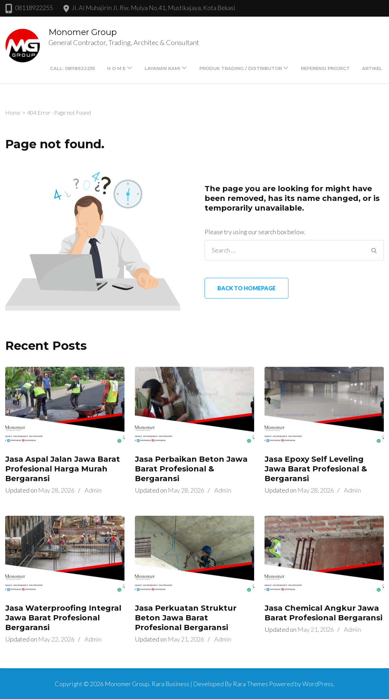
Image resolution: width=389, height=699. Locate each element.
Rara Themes (250, 684)
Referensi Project (325, 68)
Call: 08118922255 (72, 68)
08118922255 (34, 7)
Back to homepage (246, 288)
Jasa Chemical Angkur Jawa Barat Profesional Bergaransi (323, 612)
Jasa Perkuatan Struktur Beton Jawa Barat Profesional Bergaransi (185, 617)
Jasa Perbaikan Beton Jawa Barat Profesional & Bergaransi (191, 468)
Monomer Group (83, 32)
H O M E (116, 68)
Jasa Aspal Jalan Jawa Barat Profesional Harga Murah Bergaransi (62, 468)
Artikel (372, 68)
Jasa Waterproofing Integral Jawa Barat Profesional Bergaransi (63, 617)
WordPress (317, 684)
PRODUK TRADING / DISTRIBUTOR (240, 68)
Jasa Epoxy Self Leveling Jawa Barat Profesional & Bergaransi (316, 468)
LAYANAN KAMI (162, 68)
